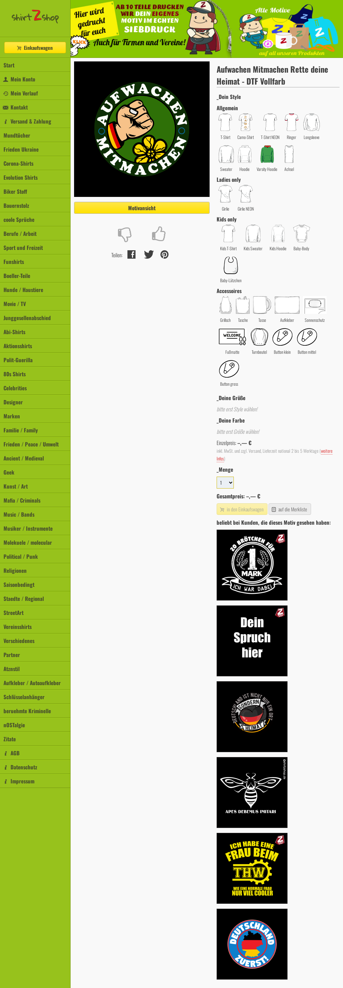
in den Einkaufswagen (241, 509)
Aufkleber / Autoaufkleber (32, 683)
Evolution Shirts (21, 177)
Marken (12, 416)
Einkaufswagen (34, 47)
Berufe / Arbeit (20, 233)
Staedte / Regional (24, 598)
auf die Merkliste (289, 509)
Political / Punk (21, 556)
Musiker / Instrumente (28, 528)
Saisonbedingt (19, 584)
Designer (13, 402)
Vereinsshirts (18, 626)
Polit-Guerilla (18, 360)
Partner (12, 654)
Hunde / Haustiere (23, 289)
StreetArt (14, 612)
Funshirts (14, 261)
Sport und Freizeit (23, 247)
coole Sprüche (19, 219)
